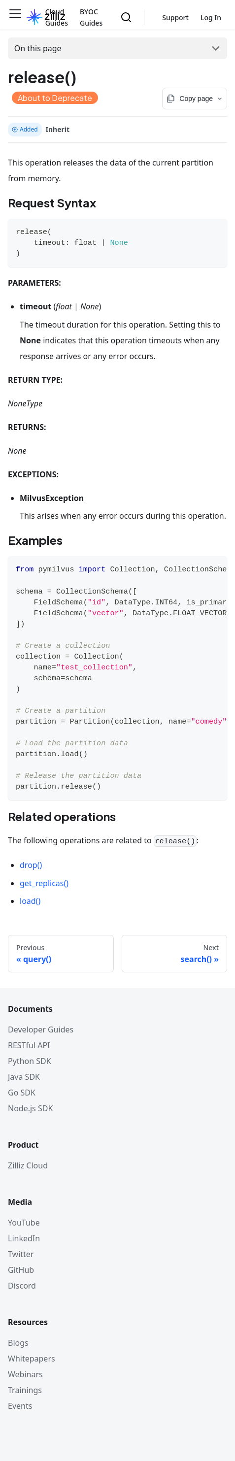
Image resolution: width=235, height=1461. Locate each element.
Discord (22, 1285)
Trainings (25, 1390)
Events (20, 1405)
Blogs (18, 1342)
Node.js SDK (30, 1108)
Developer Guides (40, 1029)
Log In (211, 17)
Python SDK (29, 1061)
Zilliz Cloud (28, 1165)
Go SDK (21, 1092)
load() (30, 901)
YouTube (24, 1222)
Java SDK (24, 1076)
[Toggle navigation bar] (15, 17)
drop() (31, 865)
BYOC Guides (91, 17)
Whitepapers (31, 1358)
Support (175, 17)
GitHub (21, 1269)
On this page (38, 48)
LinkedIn (24, 1238)
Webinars (25, 1374)
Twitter (21, 1254)
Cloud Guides (56, 17)
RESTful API (29, 1045)
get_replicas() (44, 883)
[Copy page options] (194, 98)
